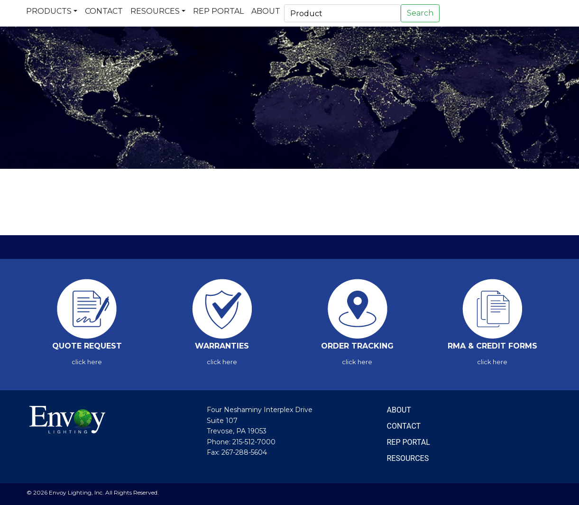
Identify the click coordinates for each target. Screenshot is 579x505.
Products (49, 11)
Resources (155, 11)
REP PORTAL (408, 442)
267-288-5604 (244, 452)
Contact (104, 11)
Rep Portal (218, 11)
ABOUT (399, 409)
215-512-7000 (254, 442)
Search (420, 13)
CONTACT (404, 426)
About (265, 11)
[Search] (342, 13)
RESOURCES (408, 458)
